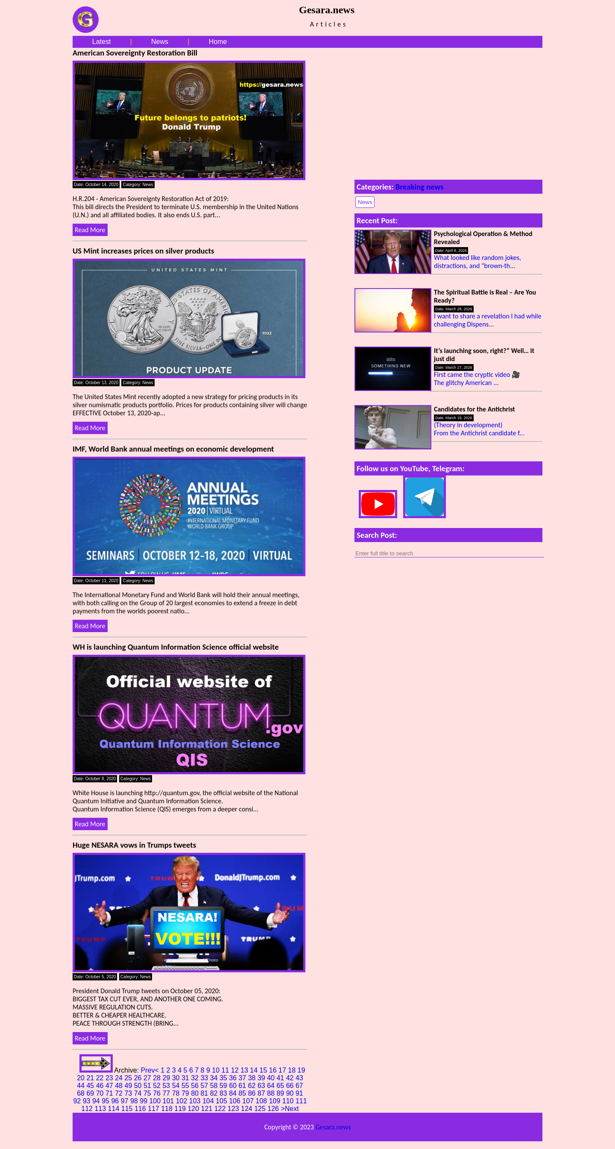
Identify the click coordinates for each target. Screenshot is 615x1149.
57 (205, 1085)
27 (148, 1078)
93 (87, 1101)
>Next (290, 1108)
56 (195, 1085)
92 (77, 1101)
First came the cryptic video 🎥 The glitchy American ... (477, 378)
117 (154, 1108)
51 (148, 1085)
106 (235, 1101)
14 (254, 1070)
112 (87, 1108)
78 (177, 1093)
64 (271, 1085)
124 (247, 1108)
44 (81, 1085)
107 (248, 1101)
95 (106, 1101)
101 (169, 1101)
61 (243, 1085)
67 (299, 1085)
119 (180, 1108)
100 (155, 1101)
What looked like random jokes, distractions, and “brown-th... (477, 262)
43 (299, 1078)
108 (262, 1101)
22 (100, 1078)
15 (264, 1070)
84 (233, 1093)
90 (291, 1093)
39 (262, 1078)
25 (129, 1078)
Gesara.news (333, 1127)
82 (215, 1093)
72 (119, 1093)
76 (157, 1093)
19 (301, 1070)
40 (271, 1078)
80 (195, 1093)
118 (167, 1108)
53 (167, 1085)
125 (260, 1108)
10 (216, 1070)
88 (271, 1093)
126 (274, 1108)
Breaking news (419, 187)
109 (275, 1101)
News (159, 41)
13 (245, 1070)
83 (224, 1093)
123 (234, 1108)
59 (224, 1085)
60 (233, 1085)
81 (205, 1093)
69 (91, 1093)
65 (281, 1085)
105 (222, 1101)
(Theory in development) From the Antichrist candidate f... (479, 429)
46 (100, 1085)
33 (205, 1078)
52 (157, 1085)
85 (243, 1093)
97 (125, 1101)
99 (144, 1101)
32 (195, 1078)
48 (119, 1085)
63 (262, 1085)
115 (128, 1108)
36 (233, 1078)
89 (281, 1093)
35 (224, 1078)
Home (218, 41)
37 (243, 1078)
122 (221, 1108)
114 (114, 1108)
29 (167, 1078)
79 (186, 1093)
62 (253, 1085)
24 (119, 1078)
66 (291, 1085)
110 (289, 1101)
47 (110, 1085)
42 (291, 1078)
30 (177, 1078)
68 (81, 1093)
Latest (101, 41)
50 (139, 1085)
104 (209, 1101)
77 (167, 1093)
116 (141, 1108)
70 (100, 1093)
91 (299, 1093)
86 (253, 1093)
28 (157, 1078)
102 (182, 1101)
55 (186, 1085)
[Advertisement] (448, 112)
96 (115, 1101)
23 (110, 1078)
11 (226, 1070)
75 (148, 1093)
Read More (90, 230)
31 (186, 1078)
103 (195, 1101)
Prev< (151, 1070)
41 (281, 1078)
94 (97, 1101)
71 (110, 1093)
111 (301, 1101)
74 (139, 1093)
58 (215, 1085)
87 (262, 1093)
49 (129, 1085)
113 (101, 1108)
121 (207, 1108)
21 (91, 1078)
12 (235, 1070)
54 (177, 1085)
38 (253, 1078)
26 (139, 1078)
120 (194, 1108)
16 (273, 1070)
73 (129, 1093)
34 (215, 1078)
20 (81, 1078)
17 (283, 1070)
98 (135, 1101)
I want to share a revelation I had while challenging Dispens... (487, 320)
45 (91, 1085)
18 (292, 1070)
